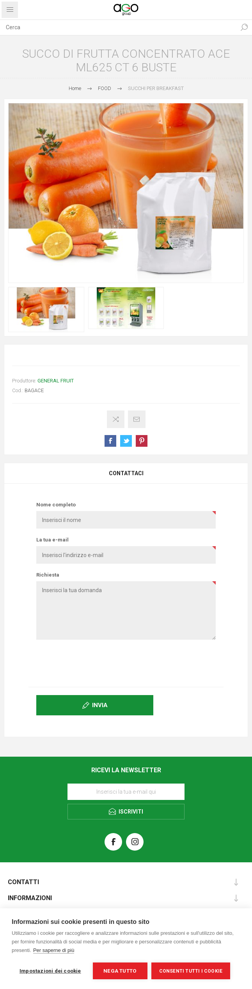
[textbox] (118, 27)
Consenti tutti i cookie (191, 971)
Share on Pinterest (141, 441)
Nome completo (56, 505)
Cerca (244, 27)
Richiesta (47, 575)
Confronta (115, 419)
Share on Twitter (126, 441)
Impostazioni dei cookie (50, 971)
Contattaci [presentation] (126, 473)
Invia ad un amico (137, 419)
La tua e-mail (52, 540)
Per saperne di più (54, 950)
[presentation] (126, 663)
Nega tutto (120, 971)
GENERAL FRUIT (55, 381)
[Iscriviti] (126, 792)
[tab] (126, 473)
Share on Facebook (110, 441)
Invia (100, 705)
